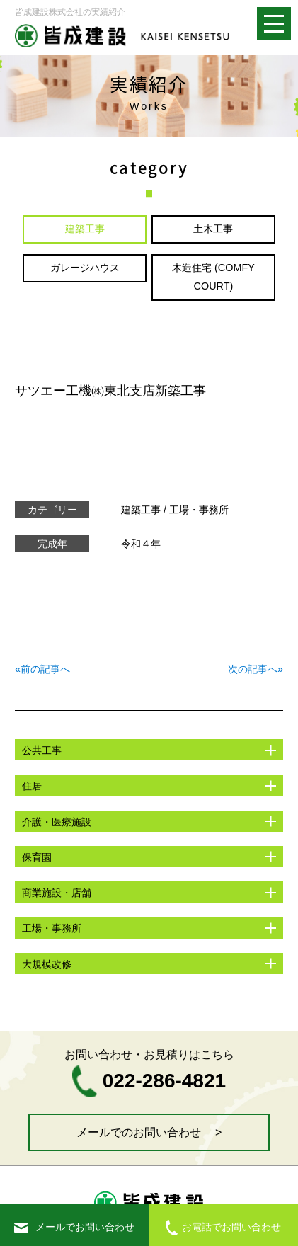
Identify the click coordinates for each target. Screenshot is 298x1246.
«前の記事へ (42, 669)
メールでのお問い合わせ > (149, 1132)
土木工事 (213, 228)
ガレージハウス (85, 267)
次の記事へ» (255, 669)
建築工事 (85, 228)
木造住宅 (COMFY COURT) (213, 277)
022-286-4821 (149, 1081)
